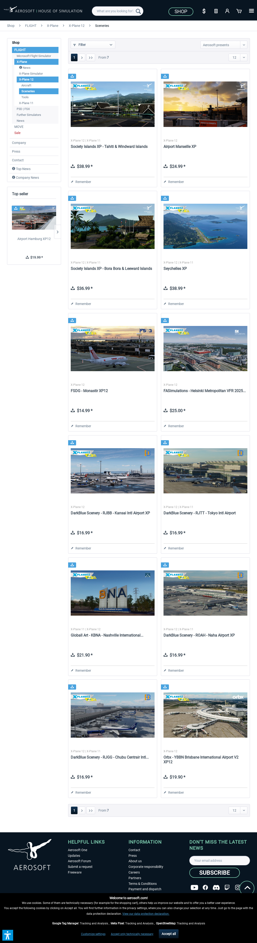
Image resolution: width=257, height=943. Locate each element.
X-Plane (22, 62)
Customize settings (93, 934)
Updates (74, 856)
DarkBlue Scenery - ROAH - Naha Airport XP (199, 635)
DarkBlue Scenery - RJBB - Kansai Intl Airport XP (110, 513)
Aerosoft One (77, 850)
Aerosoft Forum (79, 861)
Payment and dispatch (144, 889)
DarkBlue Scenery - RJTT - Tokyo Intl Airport (200, 513)
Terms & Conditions (142, 884)
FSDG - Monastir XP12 (89, 391)
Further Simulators (29, 115)
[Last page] (90, 57)
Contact (18, 160)
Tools (25, 97)
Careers (134, 872)
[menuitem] (117, 11)
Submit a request (80, 867)
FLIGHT (20, 50)
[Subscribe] (214, 873)
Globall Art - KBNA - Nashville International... (107, 635)
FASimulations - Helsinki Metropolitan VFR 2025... (205, 391)
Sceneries (28, 91)
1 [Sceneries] (74, 57)
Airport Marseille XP (180, 146)
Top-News (21, 169)
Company (19, 143)
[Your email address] (219, 860)
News (25, 67)
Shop (181, 11)
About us (135, 861)
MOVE (18, 127)
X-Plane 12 (26, 79)
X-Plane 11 (26, 103)
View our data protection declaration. (145, 913)
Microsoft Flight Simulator (34, 56)
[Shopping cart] (239, 10)
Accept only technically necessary (132, 934)
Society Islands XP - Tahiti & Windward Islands (109, 146)
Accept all (169, 934)
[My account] (227, 10)
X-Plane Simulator (31, 73)
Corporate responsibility (145, 867)
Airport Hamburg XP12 (34, 239)
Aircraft (26, 85)
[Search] (138, 11)
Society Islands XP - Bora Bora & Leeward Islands (111, 268)
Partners (134, 878)
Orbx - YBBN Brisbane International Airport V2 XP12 (201, 759)
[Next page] (82, 57)
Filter (79, 45)
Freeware (75, 872)
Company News (25, 177)
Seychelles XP (175, 268)
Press (16, 151)
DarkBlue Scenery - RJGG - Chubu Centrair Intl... (110, 757)
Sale (17, 133)
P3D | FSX (23, 109)
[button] (7, 935)
